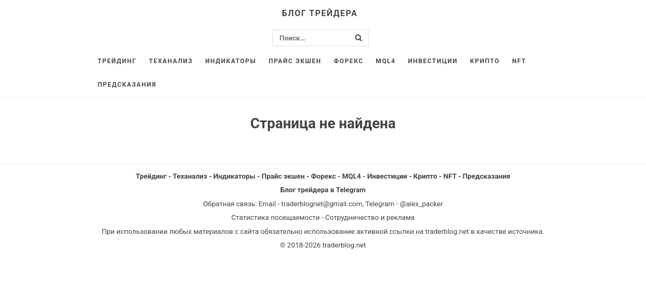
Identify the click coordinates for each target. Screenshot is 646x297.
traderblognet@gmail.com (322, 204)
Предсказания (127, 84)
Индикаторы (230, 61)
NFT (519, 61)
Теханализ (171, 61)
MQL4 (386, 61)
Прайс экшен (295, 61)
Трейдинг (117, 61)
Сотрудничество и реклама (369, 217)
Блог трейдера (320, 13)
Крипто (485, 61)
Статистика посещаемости (275, 217)
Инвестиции (433, 61)
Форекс (348, 61)
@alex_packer (421, 204)
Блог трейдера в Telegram (322, 190)
